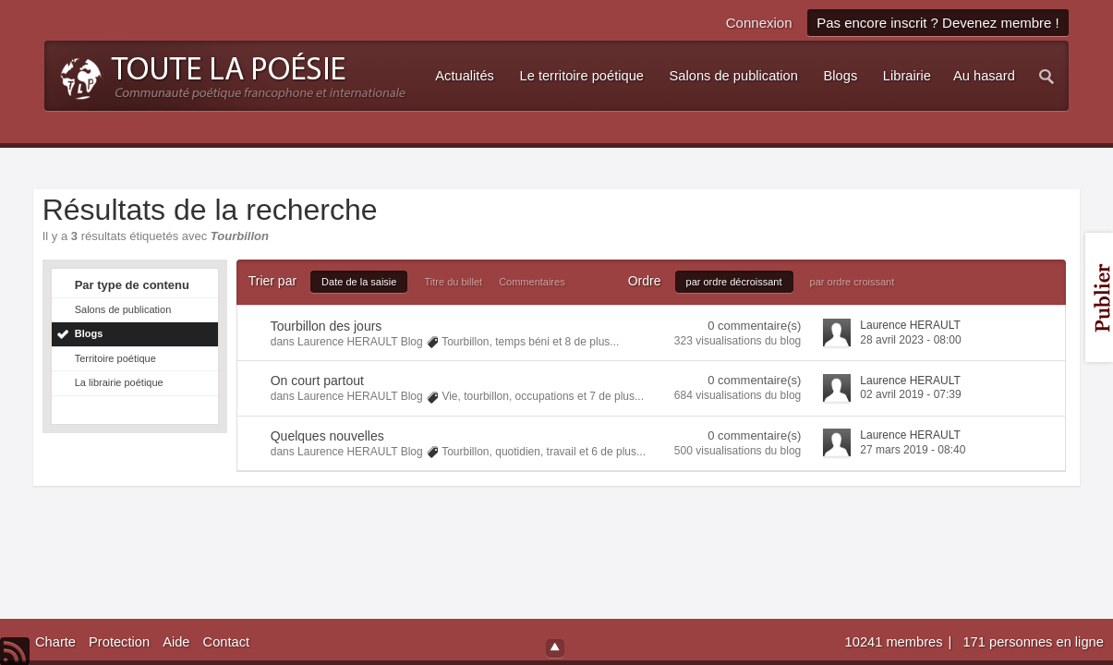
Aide (176, 642)
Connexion (759, 22)
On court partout (317, 380)
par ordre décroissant (734, 281)
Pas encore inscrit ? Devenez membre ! (938, 22)
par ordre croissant (852, 281)
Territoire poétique (115, 358)
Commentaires (532, 281)
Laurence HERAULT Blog (360, 341)
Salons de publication (123, 309)
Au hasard (984, 75)
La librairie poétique (119, 382)
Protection (119, 642)
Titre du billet (454, 281)
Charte (55, 642)
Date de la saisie (358, 281)
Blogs (89, 333)
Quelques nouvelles (327, 436)
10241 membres (896, 642)
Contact (226, 642)
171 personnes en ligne (1032, 642)
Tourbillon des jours (326, 326)
